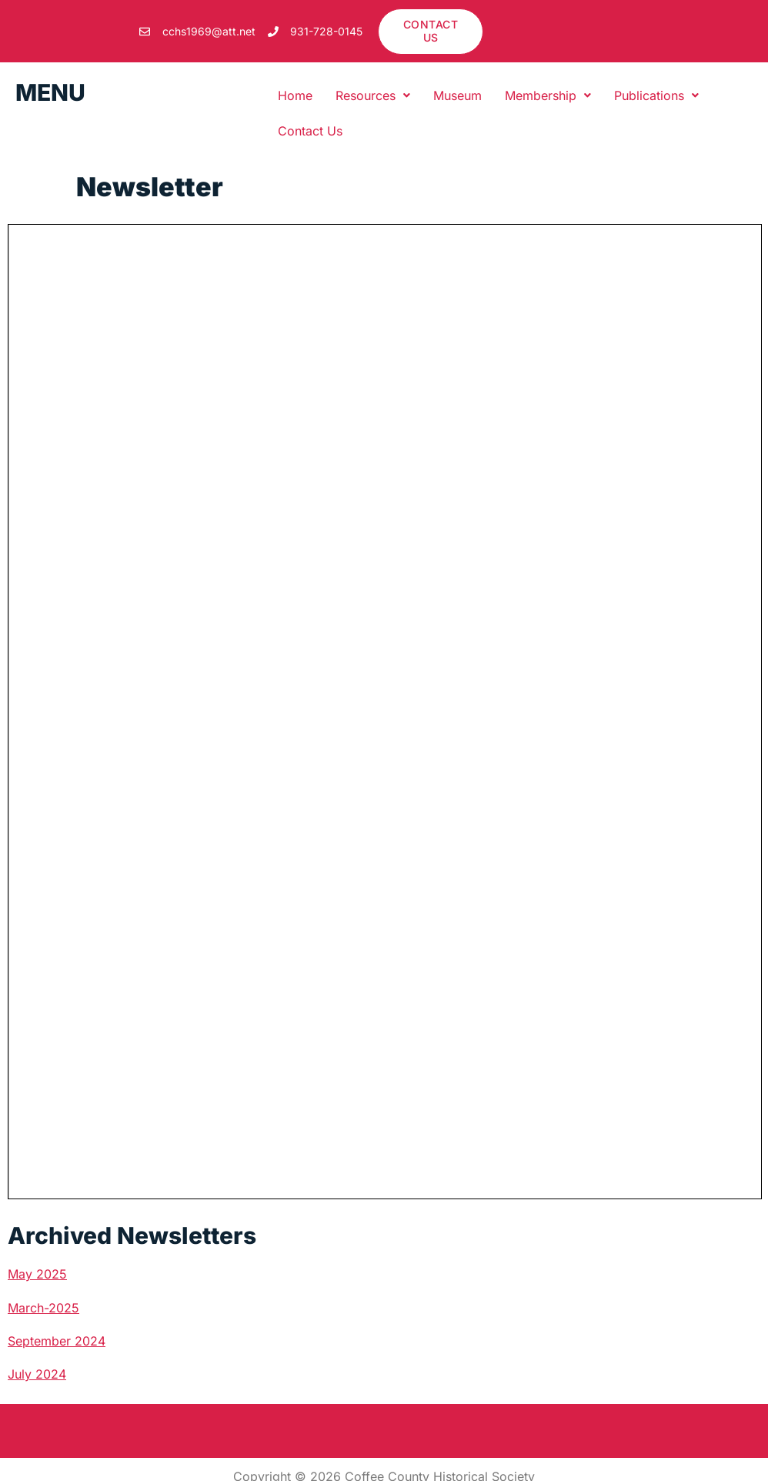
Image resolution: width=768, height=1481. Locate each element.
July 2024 (37, 1374)
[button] (373, 95)
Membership (548, 95)
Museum (457, 95)
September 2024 (56, 1341)
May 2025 (37, 1274)
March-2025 (43, 1308)
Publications (656, 95)
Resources (373, 95)
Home (295, 95)
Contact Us (310, 131)
